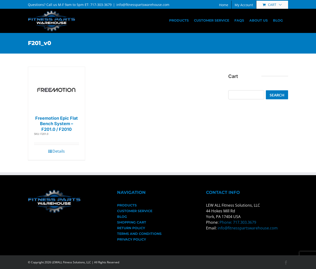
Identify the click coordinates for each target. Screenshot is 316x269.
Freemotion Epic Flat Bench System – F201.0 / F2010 (56, 124)
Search (277, 95)
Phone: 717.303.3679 (237, 222)
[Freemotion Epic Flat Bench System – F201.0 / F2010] (56, 90)
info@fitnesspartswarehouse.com (142, 4)
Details (59, 151)
